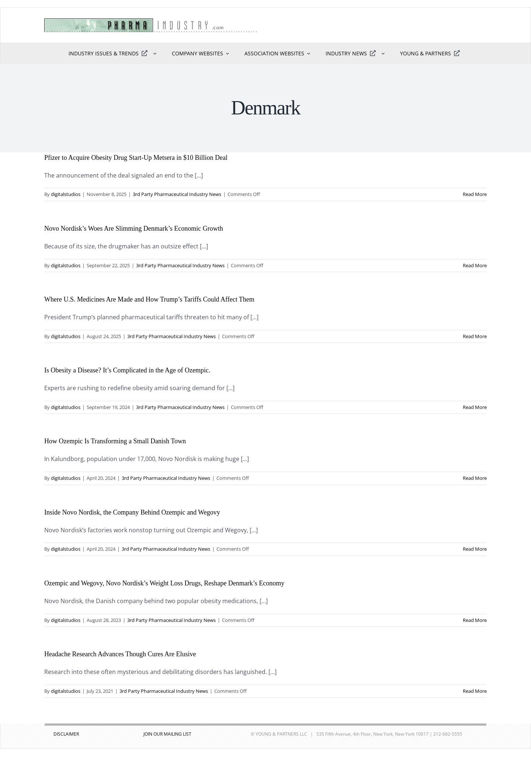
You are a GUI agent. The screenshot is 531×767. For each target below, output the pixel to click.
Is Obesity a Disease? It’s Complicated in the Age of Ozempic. (127, 370)
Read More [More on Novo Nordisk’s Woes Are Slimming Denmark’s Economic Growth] (475, 265)
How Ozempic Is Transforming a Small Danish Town (115, 441)
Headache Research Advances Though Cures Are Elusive (120, 654)
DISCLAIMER (66, 734)
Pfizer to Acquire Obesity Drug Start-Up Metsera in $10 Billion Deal (136, 157)
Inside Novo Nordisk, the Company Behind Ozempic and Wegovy (132, 512)
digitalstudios (65, 194)
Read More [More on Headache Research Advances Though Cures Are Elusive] (475, 691)
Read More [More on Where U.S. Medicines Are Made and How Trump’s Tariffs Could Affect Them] (475, 336)
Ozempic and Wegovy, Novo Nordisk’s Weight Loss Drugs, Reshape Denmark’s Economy (164, 583)
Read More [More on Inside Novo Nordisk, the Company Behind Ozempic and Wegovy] (475, 549)
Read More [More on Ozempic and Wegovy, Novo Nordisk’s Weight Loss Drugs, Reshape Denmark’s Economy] (475, 620)
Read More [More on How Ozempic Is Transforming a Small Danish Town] (475, 478)
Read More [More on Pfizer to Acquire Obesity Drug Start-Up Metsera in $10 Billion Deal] (475, 194)
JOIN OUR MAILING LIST (167, 734)
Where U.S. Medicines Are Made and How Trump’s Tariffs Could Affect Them (149, 299)
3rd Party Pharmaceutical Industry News (177, 194)
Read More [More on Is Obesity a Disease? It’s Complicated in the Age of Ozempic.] (475, 407)
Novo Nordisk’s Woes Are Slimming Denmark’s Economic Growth (133, 228)
